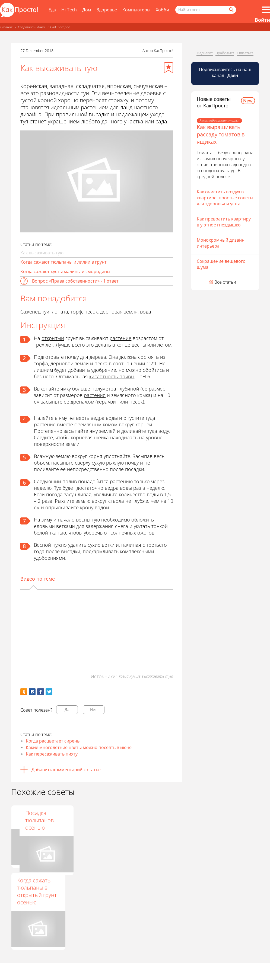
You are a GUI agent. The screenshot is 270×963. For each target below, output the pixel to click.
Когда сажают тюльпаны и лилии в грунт (63, 262)
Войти (262, 20)
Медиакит (204, 52)
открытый (53, 338)
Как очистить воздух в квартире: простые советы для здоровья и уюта (225, 198)
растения (95, 395)
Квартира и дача (31, 27)
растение (120, 338)
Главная (6, 27)
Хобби (162, 10)
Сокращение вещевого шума (221, 264)
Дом (86, 10)
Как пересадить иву (37, 816)
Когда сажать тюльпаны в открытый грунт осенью (37, 891)
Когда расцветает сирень (53, 741)
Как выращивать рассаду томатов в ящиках (220, 134)
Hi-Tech (69, 10)
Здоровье (107, 10)
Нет (93, 709)
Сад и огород (60, 27)
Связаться (245, 52)
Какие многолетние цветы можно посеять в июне (79, 747)
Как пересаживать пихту (52, 754)
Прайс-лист (224, 52)
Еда (52, 10)
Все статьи (225, 282)
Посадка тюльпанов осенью (146, 820)
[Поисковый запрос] (205, 10)
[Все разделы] (266, 10)
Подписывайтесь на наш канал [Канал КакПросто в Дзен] (225, 72)
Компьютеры (136, 10)
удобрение (103, 370)
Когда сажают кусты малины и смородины (65, 271)
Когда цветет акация (90, 816)
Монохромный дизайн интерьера (220, 243)
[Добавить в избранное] (168, 67)
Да (67, 709)
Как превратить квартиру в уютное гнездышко (224, 222)
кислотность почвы (111, 376)
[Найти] (231, 10)
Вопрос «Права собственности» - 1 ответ (75, 281)
